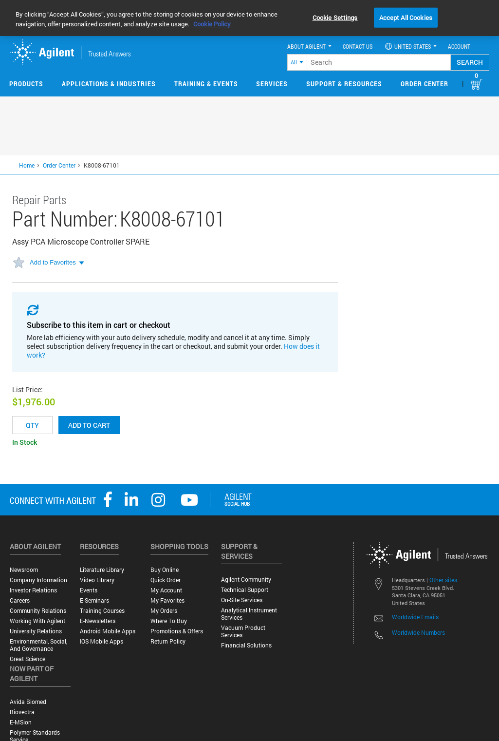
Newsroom (24, 569)
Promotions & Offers (176, 631)
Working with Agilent (37, 621)
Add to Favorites (53, 262)
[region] (249, 18)
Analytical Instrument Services (249, 614)
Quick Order (165, 580)
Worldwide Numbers (418, 632)
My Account (166, 590)
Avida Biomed (28, 701)
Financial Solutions (246, 645)
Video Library (97, 580)
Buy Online (164, 569)
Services (272, 83)
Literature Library (102, 569)
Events (88, 590)
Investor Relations (33, 590)
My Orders (163, 610)
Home (27, 165)
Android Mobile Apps (107, 631)
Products (26, 83)
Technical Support (244, 589)
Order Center (424, 83)
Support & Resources (344, 83)
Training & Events (206, 83)
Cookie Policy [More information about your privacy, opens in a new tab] (212, 23)
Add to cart (89, 425)
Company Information (38, 580)
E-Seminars (94, 600)
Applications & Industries (109, 83)
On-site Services (241, 600)
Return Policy (167, 641)
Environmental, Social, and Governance (38, 645)
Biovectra (22, 712)
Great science (27, 659)
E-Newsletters (97, 621)
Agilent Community (246, 579)
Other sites (443, 580)
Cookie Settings (335, 17)
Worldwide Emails (415, 617)
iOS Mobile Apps (101, 641)
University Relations (36, 631)
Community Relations (38, 610)
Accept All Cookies (405, 17)
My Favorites (167, 600)
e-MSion (21, 722)
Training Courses (102, 610)
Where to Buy (168, 621)
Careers (20, 600)
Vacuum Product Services (243, 631)
